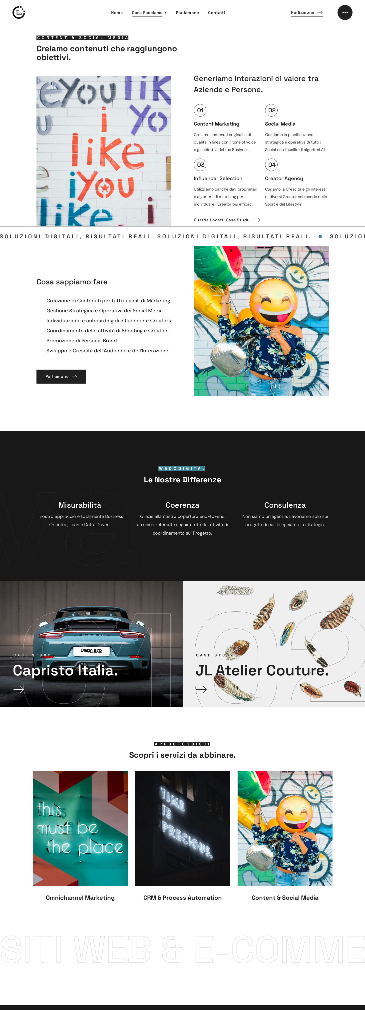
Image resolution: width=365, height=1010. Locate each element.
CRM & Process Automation (182, 897)
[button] (307, 13)
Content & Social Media (285, 897)
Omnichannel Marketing (80, 897)
